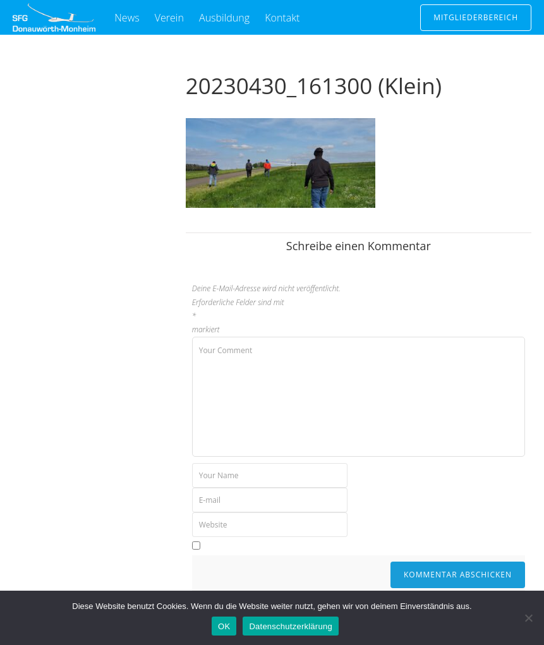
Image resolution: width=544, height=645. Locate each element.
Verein (169, 18)
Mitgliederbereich (475, 17)
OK (224, 626)
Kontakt (282, 18)
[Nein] (528, 618)
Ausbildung (224, 18)
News (126, 18)
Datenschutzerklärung (290, 626)
